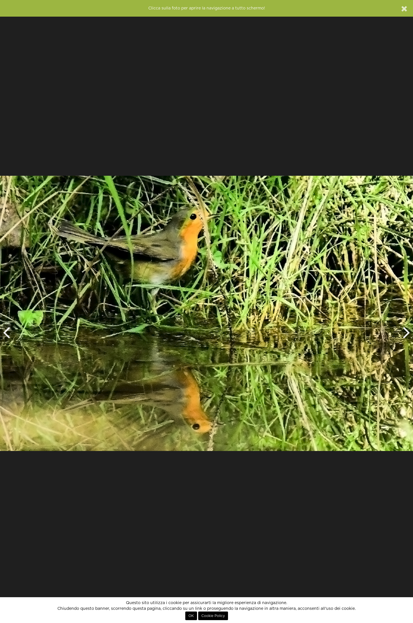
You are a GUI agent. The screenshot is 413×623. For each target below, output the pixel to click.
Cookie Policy (213, 616)
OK (191, 616)
